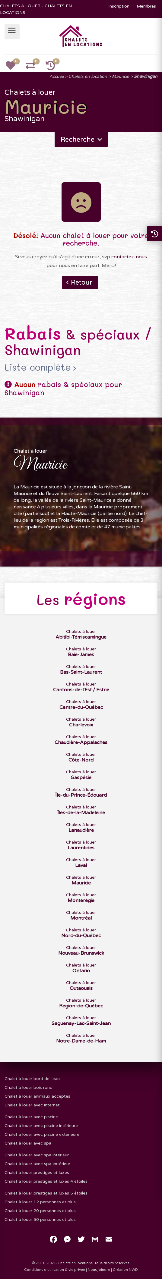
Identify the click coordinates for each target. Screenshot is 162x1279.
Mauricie (120, 76)
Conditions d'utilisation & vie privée (54, 1269)
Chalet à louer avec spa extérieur (37, 1163)
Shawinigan (145, 76)
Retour (81, 282)
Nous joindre (99, 1269)
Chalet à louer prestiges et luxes (37, 1172)
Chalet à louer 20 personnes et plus (40, 1210)
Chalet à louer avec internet (32, 1105)
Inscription (118, 6)
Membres (146, 6)
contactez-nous (129, 257)
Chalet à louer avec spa (28, 1143)
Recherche (82, 140)
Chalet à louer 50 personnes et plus (40, 1219)
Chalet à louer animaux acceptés (37, 1096)
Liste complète (38, 367)
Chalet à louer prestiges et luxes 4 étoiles (46, 1181)
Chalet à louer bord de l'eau (32, 1078)
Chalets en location (87, 76)
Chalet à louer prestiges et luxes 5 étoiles (46, 1193)
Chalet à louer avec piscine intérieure (41, 1125)
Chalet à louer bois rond (28, 1087)
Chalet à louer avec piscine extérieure (42, 1134)
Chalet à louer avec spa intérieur (37, 1155)
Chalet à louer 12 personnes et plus (40, 1202)
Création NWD (125, 1269)
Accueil (56, 76)
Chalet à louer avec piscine (31, 1116)
